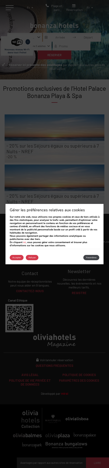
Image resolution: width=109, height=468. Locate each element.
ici (24, 242)
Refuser (32, 257)
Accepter (16, 257)
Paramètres (91, 257)
